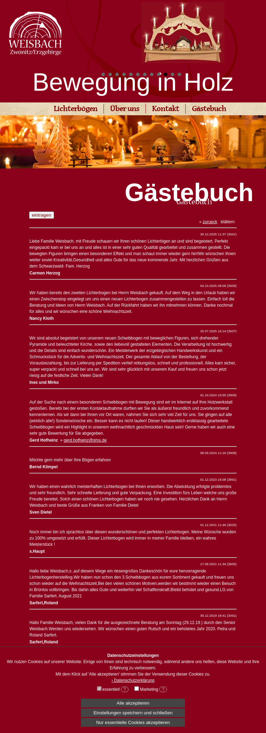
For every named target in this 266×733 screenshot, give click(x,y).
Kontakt (165, 110)
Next (257, 33)
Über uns (124, 110)
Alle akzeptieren (133, 703)
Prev (108, 33)
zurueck (210, 221)
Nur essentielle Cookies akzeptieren (133, 722)
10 (165, 74)
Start (257, 74)
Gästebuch (209, 110)
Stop (262, 74)
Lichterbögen (75, 110)
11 (172, 74)
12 (179, 74)
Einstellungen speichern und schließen (133, 712)
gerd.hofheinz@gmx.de (85, 440)
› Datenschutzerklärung (133, 680)
